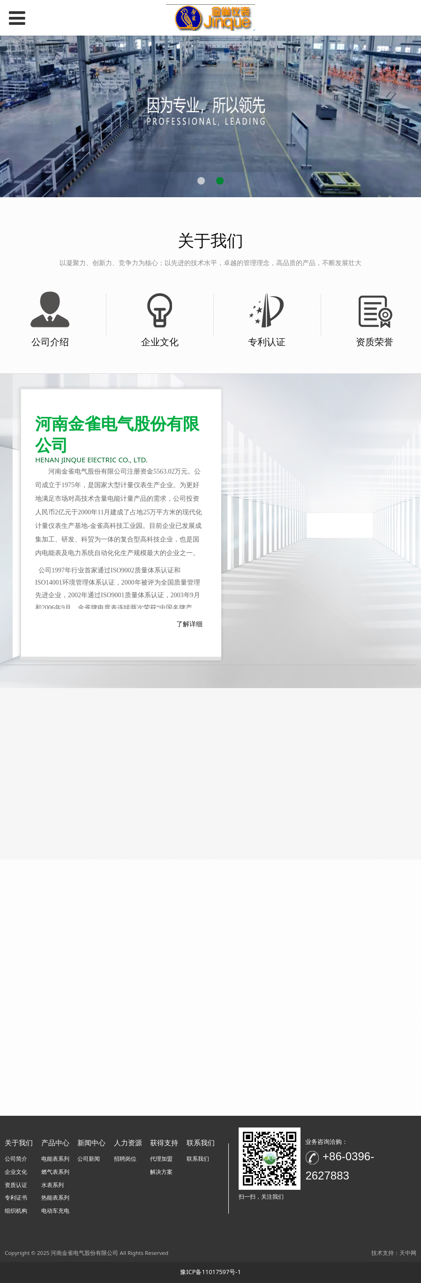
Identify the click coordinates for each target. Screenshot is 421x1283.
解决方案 (161, 1171)
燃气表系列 (55, 1171)
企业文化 (160, 341)
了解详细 (189, 623)
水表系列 (52, 1184)
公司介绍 (50, 341)
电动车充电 (55, 1210)
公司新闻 (88, 1158)
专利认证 (267, 341)
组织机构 (16, 1210)
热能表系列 (55, 1197)
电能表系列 (55, 1158)
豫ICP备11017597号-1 (210, 1272)
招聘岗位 (125, 1158)
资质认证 (16, 1184)
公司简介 (16, 1158)
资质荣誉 (374, 341)
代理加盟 (161, 1158)
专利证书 (16, 1197)
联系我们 (198, 1158)
